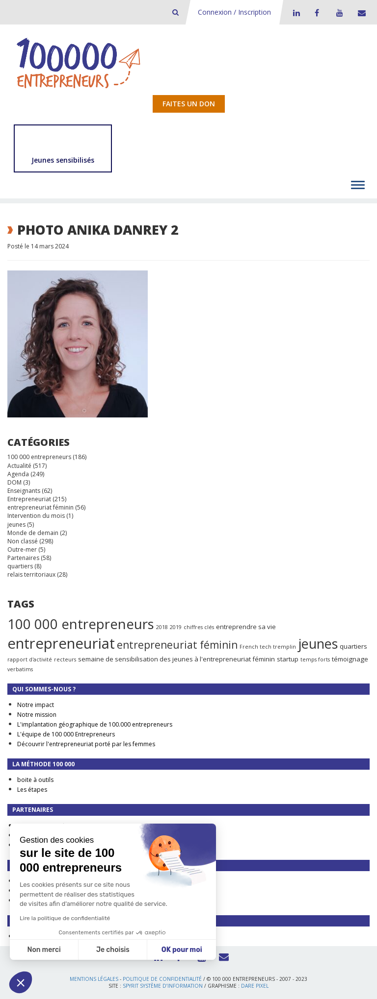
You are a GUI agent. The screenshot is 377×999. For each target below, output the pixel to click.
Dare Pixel (255, 985)
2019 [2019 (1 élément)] (176, 627)
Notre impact (35, 705)
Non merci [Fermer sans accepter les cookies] (43, 950)
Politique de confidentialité (162, 978)
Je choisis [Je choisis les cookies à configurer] (113, 950)
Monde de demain (32, 533)
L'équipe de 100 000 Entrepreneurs (66, 734)
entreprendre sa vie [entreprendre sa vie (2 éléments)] (246, 626)
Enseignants (23, 491)
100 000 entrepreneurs (39, 457)
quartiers (20, 566)
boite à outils (35, 780)
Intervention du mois (36, 516)
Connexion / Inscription (234, 12)
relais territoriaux (31, 574)
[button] (20, 982)
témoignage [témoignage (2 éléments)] (350, 659)
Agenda (18, 474)
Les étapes (32, 789)
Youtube (338, 13)
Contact (360, 13)
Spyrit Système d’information (163, 985)
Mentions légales (94, 978)
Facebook (316, 13)
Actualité (19, 466)
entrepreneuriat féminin (40, 507)
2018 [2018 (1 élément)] (162, 627)
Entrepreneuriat (29, 499)
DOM (14, 482)
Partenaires (23, 558)
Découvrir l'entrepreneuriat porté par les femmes (86, 744)
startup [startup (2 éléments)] (287, 659)
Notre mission (36, 714)
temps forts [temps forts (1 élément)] (315, 659)
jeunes (16, 524)
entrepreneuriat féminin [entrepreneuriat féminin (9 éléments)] (177, 645)
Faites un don (188, 103)
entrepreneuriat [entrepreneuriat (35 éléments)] (61, 643)
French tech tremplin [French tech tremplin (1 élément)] (268, 646)
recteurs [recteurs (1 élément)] (65, 659)
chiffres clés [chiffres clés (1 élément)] (199, 627)
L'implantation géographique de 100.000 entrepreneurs (94, 724)
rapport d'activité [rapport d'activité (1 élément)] (29, 659)
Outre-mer (22, 549)
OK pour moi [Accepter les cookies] (182, 950)
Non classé (22, 541)
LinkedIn (295, 13)
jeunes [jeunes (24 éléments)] (318, 643)
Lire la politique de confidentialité (65, 918)
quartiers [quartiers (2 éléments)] (353, 646)
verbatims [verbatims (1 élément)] (20, 669)
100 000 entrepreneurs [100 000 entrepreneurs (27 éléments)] (80, 623)
